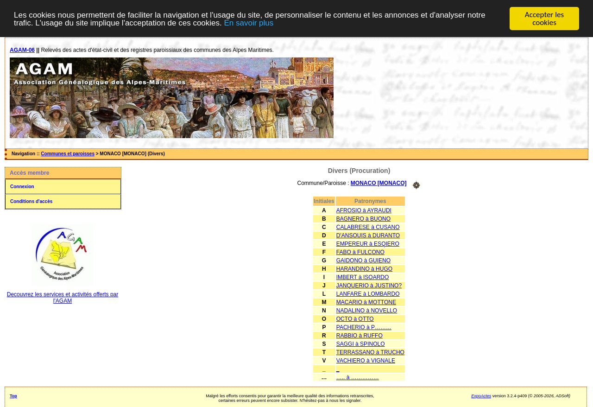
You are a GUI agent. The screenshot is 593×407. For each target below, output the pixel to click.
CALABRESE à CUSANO (368, 226)
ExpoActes (481, 395)
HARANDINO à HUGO (364, 268)
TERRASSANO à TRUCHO (370, 352)
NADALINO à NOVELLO (366, 310)
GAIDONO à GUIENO (363, 260)
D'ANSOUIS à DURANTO (368, 235)
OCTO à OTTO (355, 318)
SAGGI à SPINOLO (360, 343)
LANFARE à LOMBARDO (368, 293)
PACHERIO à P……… (363, 327)
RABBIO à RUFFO (359, 335)
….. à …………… (357, 377)
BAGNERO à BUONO (363, 218)
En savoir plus (248, 23)
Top (13, 395)
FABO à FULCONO (360, 251)
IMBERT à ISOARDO (362, 276)
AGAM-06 (22, 50)
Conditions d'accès (31, 201)
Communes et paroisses (68, 153)
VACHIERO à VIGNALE (365, 360)
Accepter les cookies (544, 18)
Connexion (22, 186)
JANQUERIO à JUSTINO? (369, 285)
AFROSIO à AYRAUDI (363, 210)
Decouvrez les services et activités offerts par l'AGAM (63, 297)
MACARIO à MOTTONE (366, 302)
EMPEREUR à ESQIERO (367, 243)
